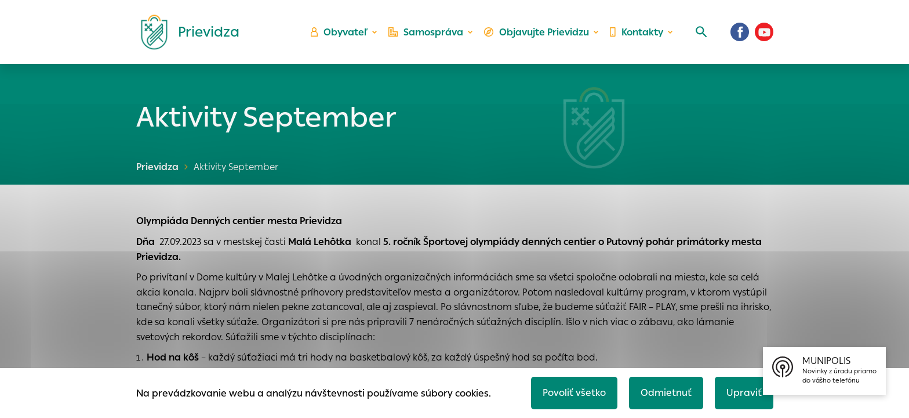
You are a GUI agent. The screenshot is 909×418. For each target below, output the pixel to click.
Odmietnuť (666, 393)
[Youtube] (764, 32)
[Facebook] (739, 32)
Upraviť (744, 393)
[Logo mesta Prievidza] (185, 32)
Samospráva (425, 32)
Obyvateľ (339, 32)
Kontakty (636, 32)
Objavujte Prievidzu (536, 32)
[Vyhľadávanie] (701, 32)
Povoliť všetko (574, 393)
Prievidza (157, 167)
